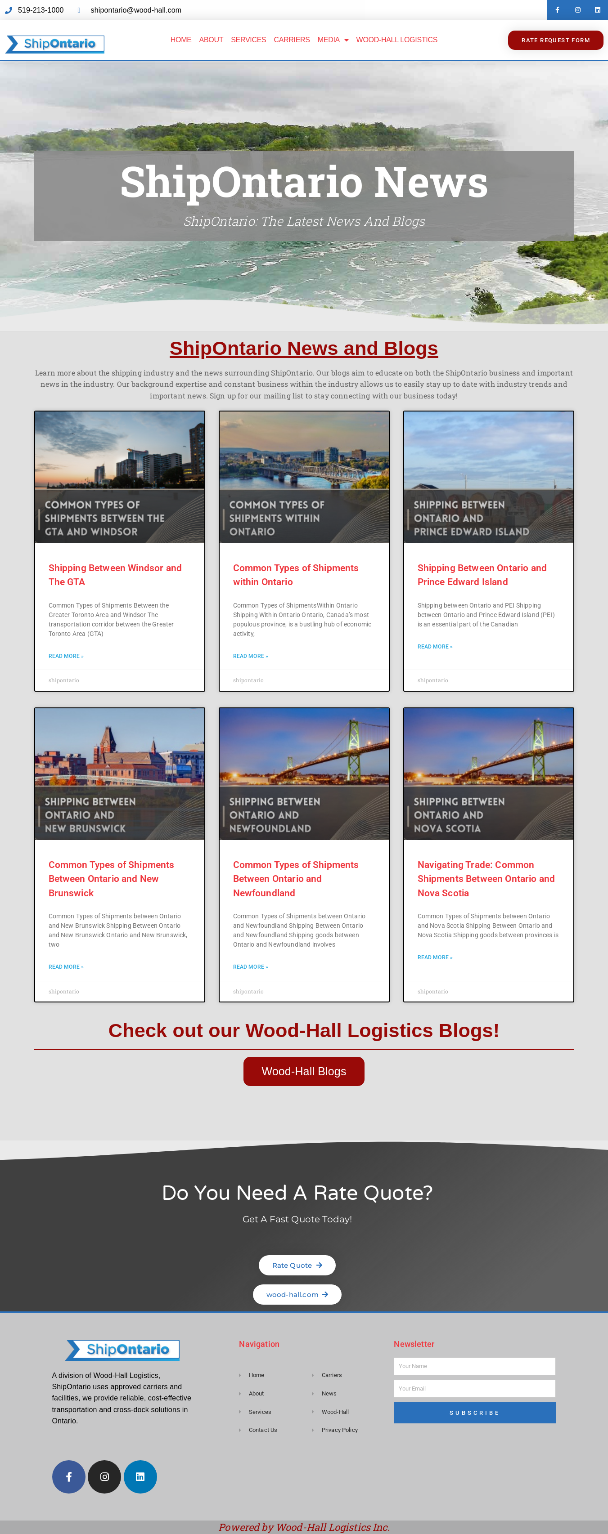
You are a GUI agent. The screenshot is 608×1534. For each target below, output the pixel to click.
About (211, 40)
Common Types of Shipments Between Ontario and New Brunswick (112, 879)
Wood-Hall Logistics (396, 40)
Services (248, 40)
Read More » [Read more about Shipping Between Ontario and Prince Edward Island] (435, 647)
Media (333, 40)
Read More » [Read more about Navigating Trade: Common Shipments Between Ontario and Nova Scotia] (435, 957)
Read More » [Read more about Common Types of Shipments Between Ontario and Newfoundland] (251, 967)
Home (181, 40)
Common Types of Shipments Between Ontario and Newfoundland (296, 879)
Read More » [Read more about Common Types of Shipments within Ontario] (251, 656)
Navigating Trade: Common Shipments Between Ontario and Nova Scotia (486, 879)
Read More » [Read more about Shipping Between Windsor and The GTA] (66, 656)
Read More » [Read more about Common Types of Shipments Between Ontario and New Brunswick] (66, 967)
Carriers (292, 40)
